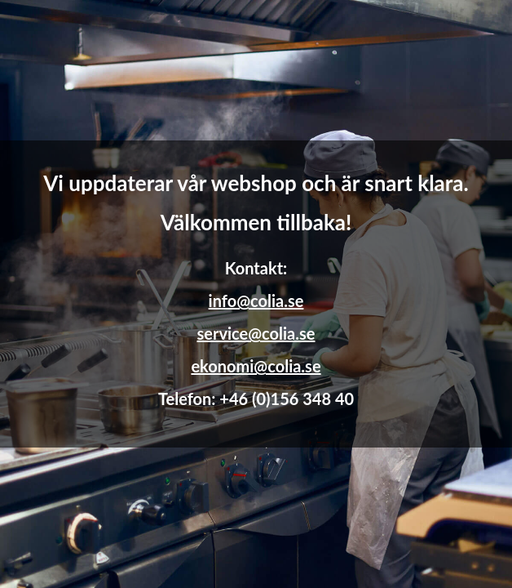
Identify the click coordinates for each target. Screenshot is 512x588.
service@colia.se (256, 333)
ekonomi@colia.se (255, 366)
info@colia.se (256, 300)
